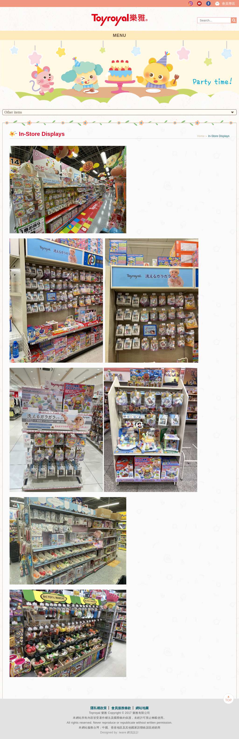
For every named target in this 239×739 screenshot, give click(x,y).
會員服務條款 (121, 708)
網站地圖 (142, 708)
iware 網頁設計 (129, 732)
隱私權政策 (98, 708)
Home (201, 136)
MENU (119, 35)
